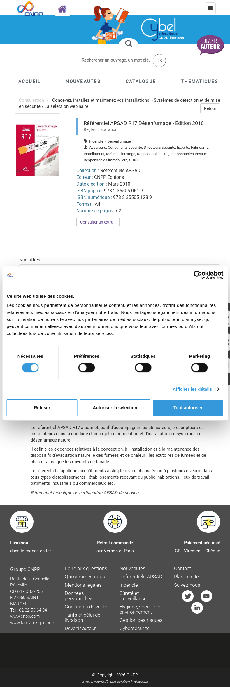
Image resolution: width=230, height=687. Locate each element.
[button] (140, 82)
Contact (182, 568)
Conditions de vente (86, 607)
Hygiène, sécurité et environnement (141, 609)
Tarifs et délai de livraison (82, 617)
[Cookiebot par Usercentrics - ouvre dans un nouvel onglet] (197, 275)
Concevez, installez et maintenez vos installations (100, 100)
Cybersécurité (135, 628)
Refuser (42, 407)
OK (159, 60)
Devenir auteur (80, 628)
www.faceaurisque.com (32, 622)
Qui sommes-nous (85, 576)
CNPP (132, 675)
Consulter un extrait (98, 222)
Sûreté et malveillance (133, 596)
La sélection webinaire (66, 106)
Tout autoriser (188, 407)
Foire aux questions (86, 568)
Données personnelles (79, 596)
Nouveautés (132, 568)
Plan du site (186, 576)
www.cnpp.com (25, 616)
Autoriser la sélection (115, 407)
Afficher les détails (192, 389)
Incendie (129, 585)
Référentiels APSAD (141, 576)
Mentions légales (83, 585)
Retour (210, 108)
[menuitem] (38, 145)
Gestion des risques (141, 620)
